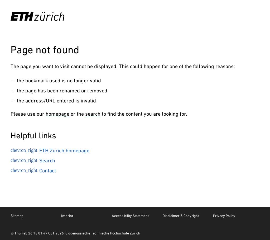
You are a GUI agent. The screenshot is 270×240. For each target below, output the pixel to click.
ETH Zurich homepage (50, 150)
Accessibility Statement (130, 216)
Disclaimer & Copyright (180, 216)
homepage (57, 114)
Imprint (67, 216)
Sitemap (17, 216)
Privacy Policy (224, 216)
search (92, 114)
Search (33, 160)
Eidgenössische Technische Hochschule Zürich (102, 233)
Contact (33, 170)
